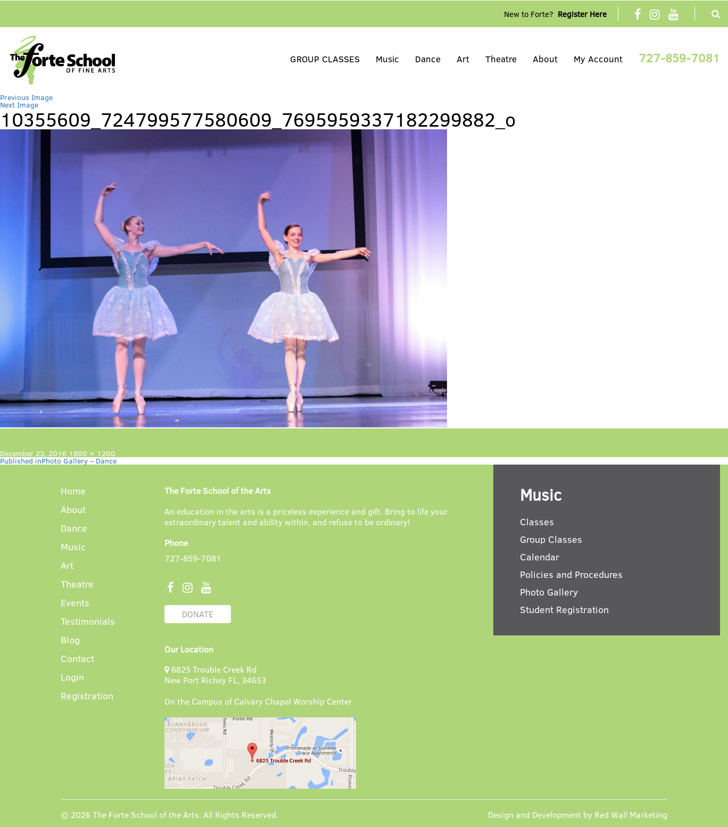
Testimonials (88, 621)
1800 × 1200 (92, 453)
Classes (537, 521)
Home (73, 491)
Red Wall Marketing (630, 814)
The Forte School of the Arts (146, 814)
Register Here (582, 14)
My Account (598, 59)
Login (72, 677)
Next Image (19, 105)
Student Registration (564, 609)
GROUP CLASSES (325, 59)
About (545, 59)
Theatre (501, 59)
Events (75, 603)
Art (463, 59)
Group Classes (551, 539)
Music (387, 59)
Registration (87, 696)
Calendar (539, 556)
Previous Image (26, 97)
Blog (70, 640)
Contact (77, 659)
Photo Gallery (549, 592)
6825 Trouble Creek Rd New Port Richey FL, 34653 (215, 674)
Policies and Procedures (571, 574)
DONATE (197, 613)
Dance (428, 59)
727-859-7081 (679, 57)
